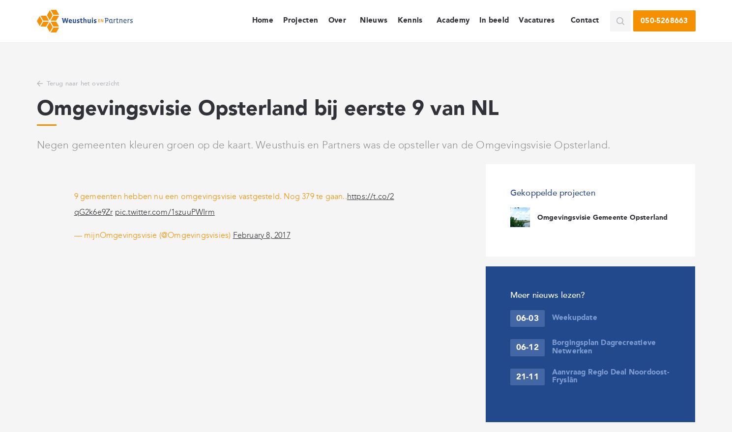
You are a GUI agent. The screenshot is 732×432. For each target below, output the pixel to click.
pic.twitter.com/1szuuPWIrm (165, 212)
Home (262, 20)
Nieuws (373, 20)
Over (337, 20)
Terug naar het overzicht (83, 83)
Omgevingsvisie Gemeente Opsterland (602, 217)
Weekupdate (574, 318)
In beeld (494, 20)
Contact (585, 20)
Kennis (410, 20)
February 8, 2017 (262, 235)
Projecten (300, 20)
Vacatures (537, 20)
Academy (453, 20)
